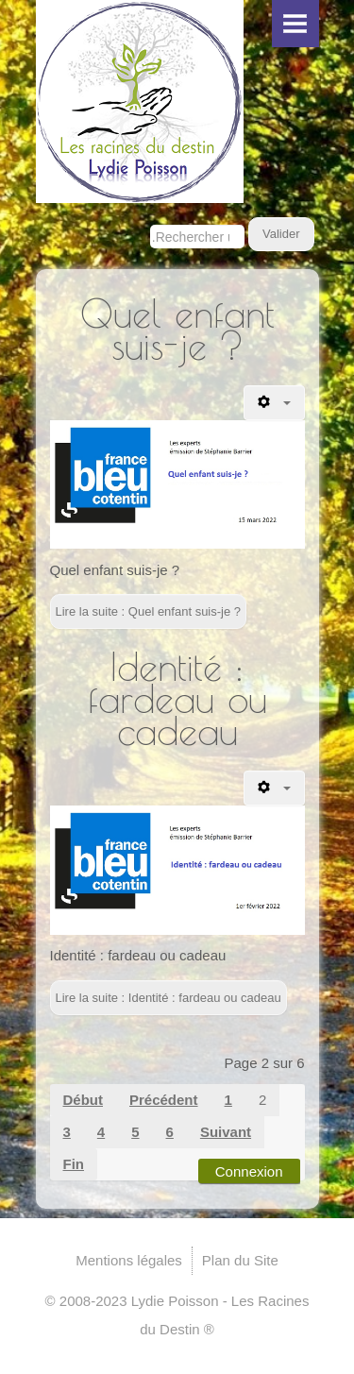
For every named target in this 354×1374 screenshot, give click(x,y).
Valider (281, 234)
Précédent (163, 1100)
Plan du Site (240, 1260)
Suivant (225, 1132)
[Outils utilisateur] (274, 402)
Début (83, 1100)
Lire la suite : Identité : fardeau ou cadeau (168, 998)
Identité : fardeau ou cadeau (177, 699)
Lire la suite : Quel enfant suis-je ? (149, 611)
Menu (295, 23)
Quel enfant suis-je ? (177, 329)
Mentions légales (129, 1260)
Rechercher (150, 217)
